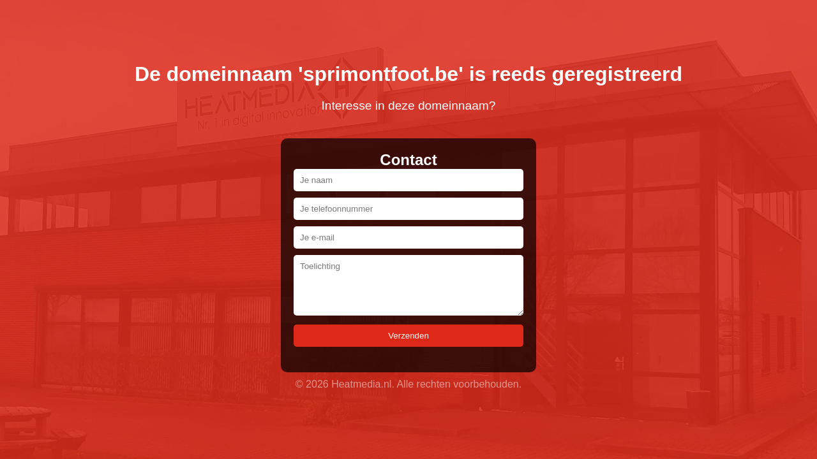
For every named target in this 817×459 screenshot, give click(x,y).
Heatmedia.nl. (362, 384)
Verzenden (408, 335)
